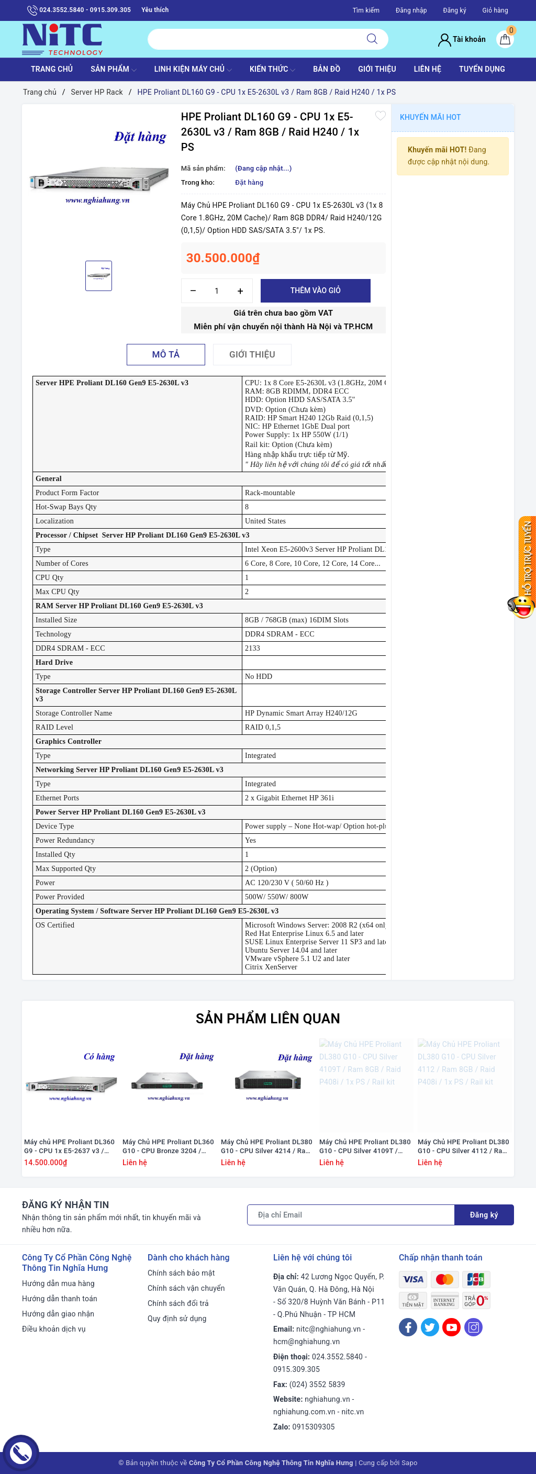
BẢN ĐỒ (326, 69)
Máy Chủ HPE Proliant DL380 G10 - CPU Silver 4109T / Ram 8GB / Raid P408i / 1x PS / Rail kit (365, 1147)
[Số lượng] (217, 291)
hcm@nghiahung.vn (306, 1341)
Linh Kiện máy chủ (193, 70)
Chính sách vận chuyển (186, 1288)
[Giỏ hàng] (505, 39)
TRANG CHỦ (52, 69)
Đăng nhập (411, 10)
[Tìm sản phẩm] (252, 39)
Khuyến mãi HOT (430, 117)
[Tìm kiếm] (372, 39)
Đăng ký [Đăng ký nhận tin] (484, 1215)
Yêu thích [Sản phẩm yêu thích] (155, 10)
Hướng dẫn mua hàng (58, 1283)
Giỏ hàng (495, 10)
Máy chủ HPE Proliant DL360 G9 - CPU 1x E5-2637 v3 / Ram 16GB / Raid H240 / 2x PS (69, 1147)
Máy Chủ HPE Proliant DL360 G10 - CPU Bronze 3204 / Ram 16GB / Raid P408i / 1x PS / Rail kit (168, 1147)
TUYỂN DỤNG (482, 69)
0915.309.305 (296, 1369)
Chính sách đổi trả (178, 1303)
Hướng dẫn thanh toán (59, 1298)
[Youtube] (451, 1327)
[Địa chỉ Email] (351, 1214)
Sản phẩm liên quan (268, 1018)
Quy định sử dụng (177, 1318)
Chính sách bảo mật (181, 1273)
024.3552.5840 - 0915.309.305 (79, 10)
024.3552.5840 (337, 1357)
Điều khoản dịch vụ (54, 1329)
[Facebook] (408, 1327)
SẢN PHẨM (114, 70)
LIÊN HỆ (427, 69)
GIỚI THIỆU (377, 69)
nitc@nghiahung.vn (328, 1329)
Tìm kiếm (366, 10)
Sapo (409, 1463)
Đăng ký (454, 10)
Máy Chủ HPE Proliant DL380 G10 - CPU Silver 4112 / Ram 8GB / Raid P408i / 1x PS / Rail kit (463, 1147)
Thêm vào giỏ (316, 290)
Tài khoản (462, 39)
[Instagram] (473, 1327)
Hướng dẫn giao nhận (58, 1314)
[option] (99, 181)
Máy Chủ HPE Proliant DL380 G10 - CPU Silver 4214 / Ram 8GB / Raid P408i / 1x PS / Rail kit (266, 1147)
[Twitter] (430, 1327)
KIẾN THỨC (272, 70)
